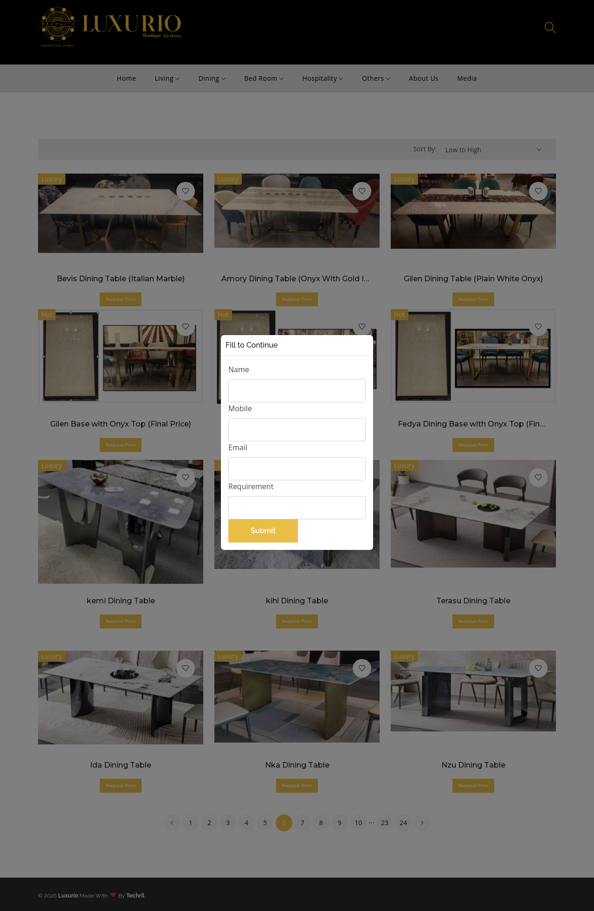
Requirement (250, 486)
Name (238, 369)
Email (237, 447)
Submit (263, 530)
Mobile (240, 408)
